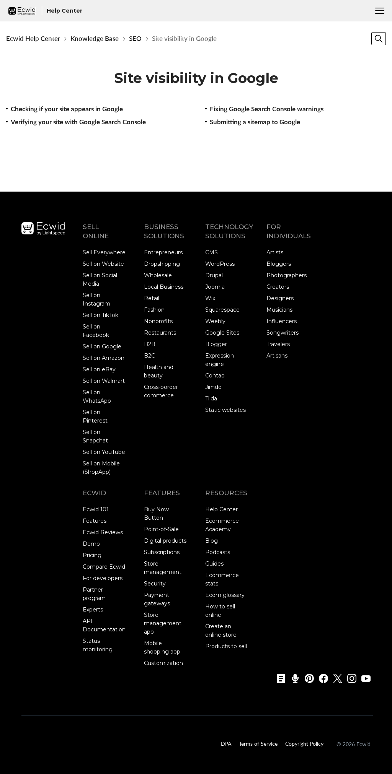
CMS (211, 252)
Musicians (279, 309)
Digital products (165, 540)
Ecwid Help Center (33, 38)
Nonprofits (158, 321)
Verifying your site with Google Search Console (78, 122)
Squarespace (222, 309)
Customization (163, 663)
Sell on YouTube (104, 452)
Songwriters (282, 332)
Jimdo (213, 387)
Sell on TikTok (100, 315)
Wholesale (158, 275)
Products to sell (226, 646)
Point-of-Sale (161, 529)
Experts (93, 609)
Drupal (214, 275)
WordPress (220, 263)
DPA (226, 743)
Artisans (276, 355)
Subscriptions (162, 552)
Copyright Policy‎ (304, 743)
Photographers (286, 275)
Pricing (92, 555)
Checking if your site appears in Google (67, 109)
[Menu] (379, 10)
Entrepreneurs (163, 252)
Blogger (216, 344)
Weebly (215, 321)
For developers (102, 578)
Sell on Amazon (103, 357)
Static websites (225, 410)
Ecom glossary (225, 595)
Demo (91, 543)
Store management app (162, 623)
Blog (211, 540)
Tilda (211, 398)
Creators (277, 286)
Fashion (154, 309)
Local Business (163, 286)
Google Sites (222, 332)
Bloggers (278, 263)
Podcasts (217, 552)
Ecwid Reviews (103, 532)
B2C (149, 355)
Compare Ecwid (104, 566)
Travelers (278, 344)
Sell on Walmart (104, 380)
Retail (151, 298)
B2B (149, 344)
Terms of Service (258, 743)
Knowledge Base (94, 38)
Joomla (215, 286)
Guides (214, 563)
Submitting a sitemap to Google (255, 122)
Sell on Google (102, 346)
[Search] (378, 38)
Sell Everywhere (104, 252)
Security (155, 583)
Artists (274, 252)
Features (94, 520)
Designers (280, 298)
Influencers (281, 321)
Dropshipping (162, 263)
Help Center (221, 509)
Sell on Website (103, 263)
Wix (210, 298)
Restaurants (160, 332)
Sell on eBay (99, 369)
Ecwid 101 (96, 509)
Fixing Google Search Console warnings (266, 109)
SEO (135, 38)
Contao (215, 375)
